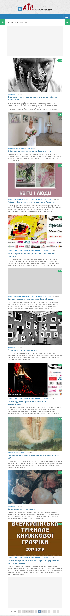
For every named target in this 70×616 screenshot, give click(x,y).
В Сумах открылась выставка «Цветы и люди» (30, 151)
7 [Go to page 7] (42, 611)
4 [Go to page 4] (32, 611)
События (29, 148)
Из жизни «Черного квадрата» (22, 350)
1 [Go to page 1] (23, 611)
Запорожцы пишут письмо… (21, 509)
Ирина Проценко (28, 199)
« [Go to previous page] (19, 611)
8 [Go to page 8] (45, 611)
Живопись (11, 94)
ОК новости (20, 148)
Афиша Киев (17, 251)
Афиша (10, 199)
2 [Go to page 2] (26, 611)
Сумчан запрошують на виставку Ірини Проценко (32, 299)
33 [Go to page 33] (54, 611)
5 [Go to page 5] (36, 611)
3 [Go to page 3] (29, 611)
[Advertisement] (35, 41)
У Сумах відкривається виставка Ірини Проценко (31, 202)
